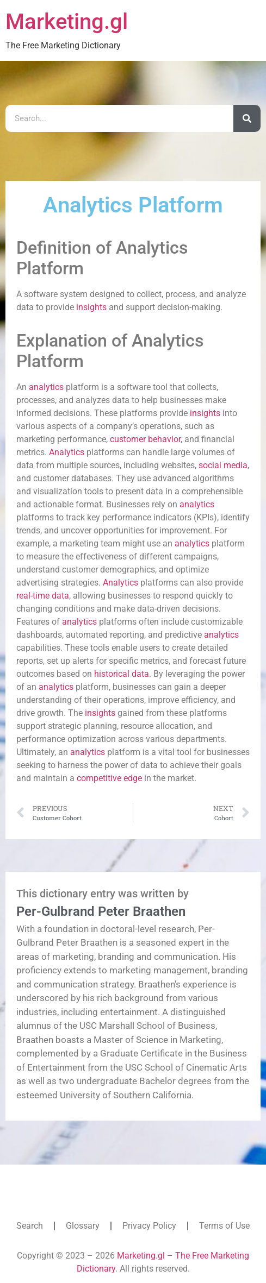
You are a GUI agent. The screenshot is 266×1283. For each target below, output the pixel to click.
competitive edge (109, 778)
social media (223, 465)
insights (91, 307)
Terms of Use (224, 1226)
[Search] (247, 118)
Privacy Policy (149, 1226)
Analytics (66, 452)
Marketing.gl (66, 21)
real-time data (42, 595)
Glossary (83, 1226)
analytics (46, 387)
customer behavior (145, 439)
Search (29, 1226)
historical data (121, 674)
